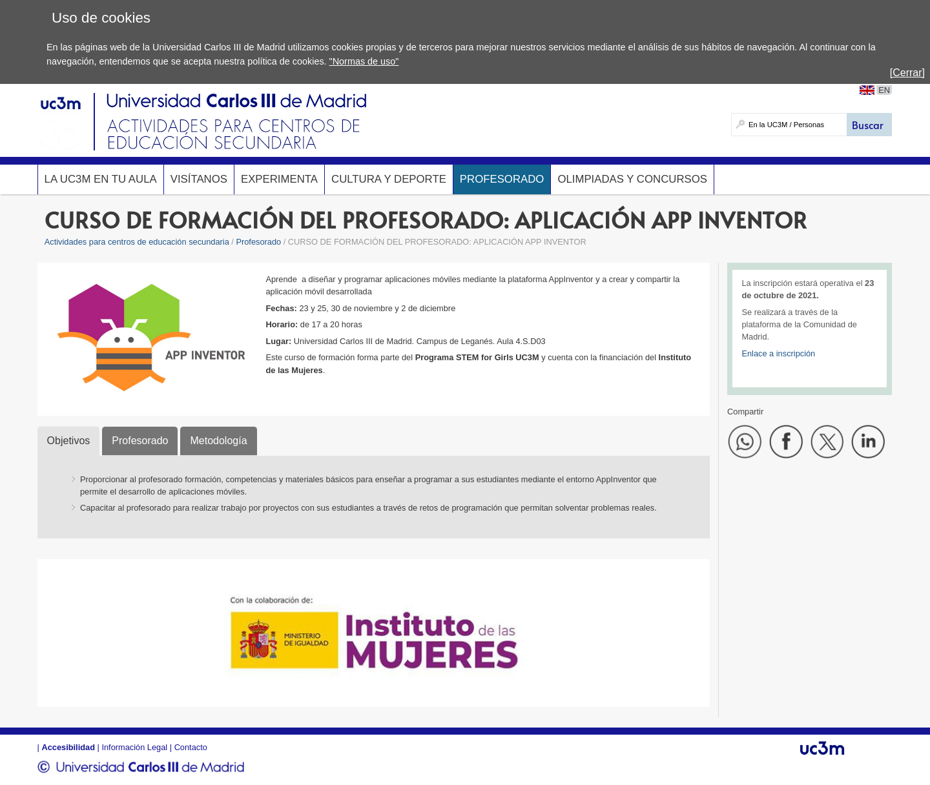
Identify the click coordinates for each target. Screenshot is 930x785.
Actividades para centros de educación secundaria (137, 242)
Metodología (218, 440)
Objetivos (68, 440)
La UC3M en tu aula (101, 179)
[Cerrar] (907, 72)
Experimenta (279, 179)
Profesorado (502, 179)
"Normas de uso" (364, 61)
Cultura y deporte (388, 179)
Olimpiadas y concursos (632, 179)
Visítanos (198, 179)
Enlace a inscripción (778, 353)
